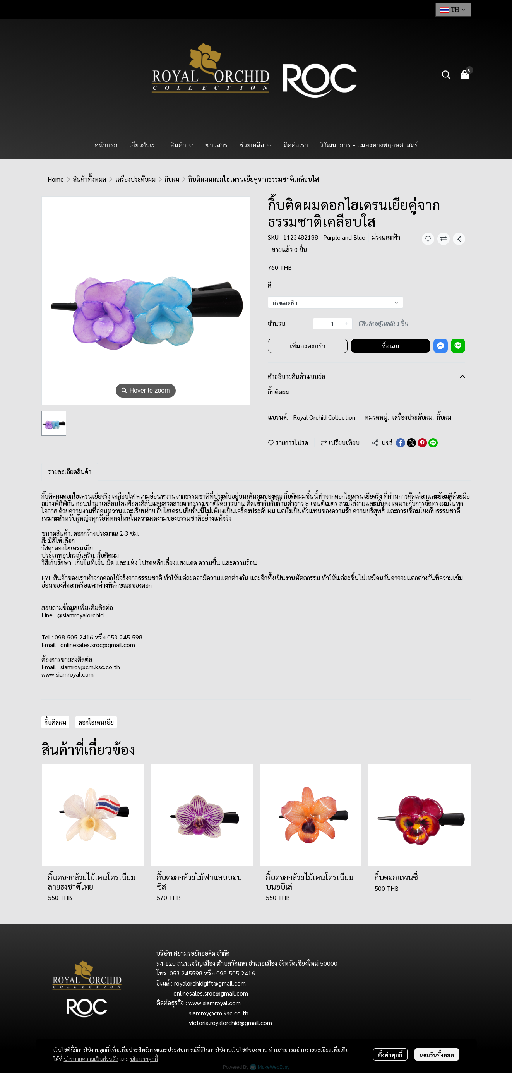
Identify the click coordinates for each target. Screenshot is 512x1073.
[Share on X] (411, 442)
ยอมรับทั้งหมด (437, 1054)
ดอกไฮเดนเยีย (96, 722)
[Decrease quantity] (318, 323)
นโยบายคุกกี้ (144, 1058)
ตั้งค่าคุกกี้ (390, 1054)
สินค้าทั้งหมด (89, 179)
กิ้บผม (172, 179)
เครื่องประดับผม (135, 179)
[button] (453, 10)
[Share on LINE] (433, 442)
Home (56, 179)
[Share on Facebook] (400, 442)
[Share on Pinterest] (422, 442)
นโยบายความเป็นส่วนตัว (91, 1058)
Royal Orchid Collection (324, 417)
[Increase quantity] (346, 323)
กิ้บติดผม (55, 722)
